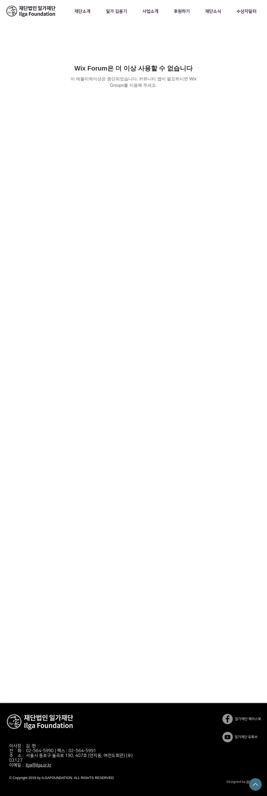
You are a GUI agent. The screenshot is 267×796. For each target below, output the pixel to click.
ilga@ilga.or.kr (39, 765)
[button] (82, 11)
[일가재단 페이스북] (227, 719)
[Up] (255, 784)
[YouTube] (227, 737)
